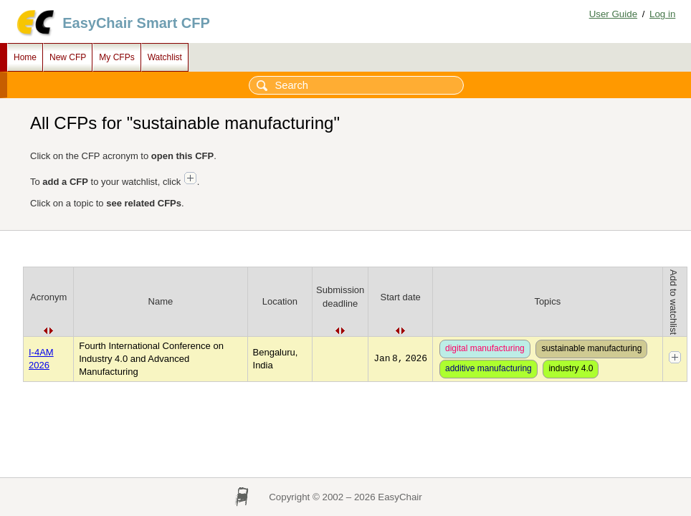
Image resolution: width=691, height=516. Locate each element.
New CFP (67, 57)
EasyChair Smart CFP (136, 23)
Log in (662, 14)
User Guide (613, 14)
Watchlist (165, 57)
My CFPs (116, 57)
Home (25, 57)
